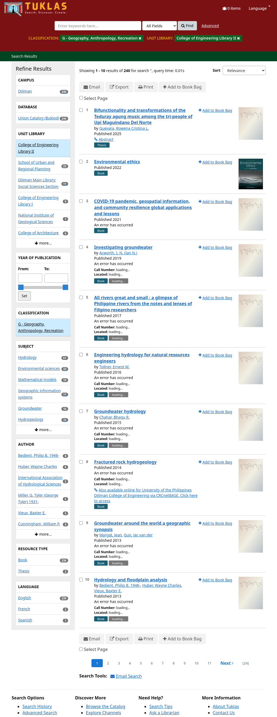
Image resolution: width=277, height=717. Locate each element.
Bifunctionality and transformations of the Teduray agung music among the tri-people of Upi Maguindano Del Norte (143, 116)
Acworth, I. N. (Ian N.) (118, 252)
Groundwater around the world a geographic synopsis (142, 526)
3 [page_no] (119, 663)
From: (23, 268)
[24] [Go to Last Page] (245, 663)
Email (92, 87)
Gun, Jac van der (138, 534)
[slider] (21, 287)
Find (187, 25)
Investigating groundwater (123, 247)
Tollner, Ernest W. (114, 366)
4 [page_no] (130, 663)
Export (119, 87)
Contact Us (224, 713)
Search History (37, 706)
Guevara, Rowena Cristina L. (124, 128)
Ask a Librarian (164, 713)
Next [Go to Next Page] (227, 663)
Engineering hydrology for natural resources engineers (142, 358)
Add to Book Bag (182, 87)
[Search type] (159, 25)
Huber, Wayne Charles (161, 585)
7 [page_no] (163, 663)
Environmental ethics (117, 162)
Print (145, 87)
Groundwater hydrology (120, 411)
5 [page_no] (141, 663)
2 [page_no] (108, 663)
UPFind (17, 7)
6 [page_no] (152, 663)
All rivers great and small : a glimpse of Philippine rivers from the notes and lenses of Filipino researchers (143, 304)
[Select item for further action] (81, 110)
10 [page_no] (196, 663)
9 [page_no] (185, 663)
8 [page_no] (173, 663)
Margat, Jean (110, 534)
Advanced (210, 25)
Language (260, 8)
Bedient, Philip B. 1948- (119, 585)
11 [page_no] (209, 663)
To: (47, 268)
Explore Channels (103, 713)
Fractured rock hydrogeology (125, 462)
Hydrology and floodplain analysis (130, 580)
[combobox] (98, 25)
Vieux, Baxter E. (108, 590)
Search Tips (160, 706)
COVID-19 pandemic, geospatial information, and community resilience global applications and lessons (143, 207)
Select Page (96, 98)
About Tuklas (226, 706)
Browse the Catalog (106, 706)
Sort (216, 70)
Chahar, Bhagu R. (114, 417)
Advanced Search (39, 713)
